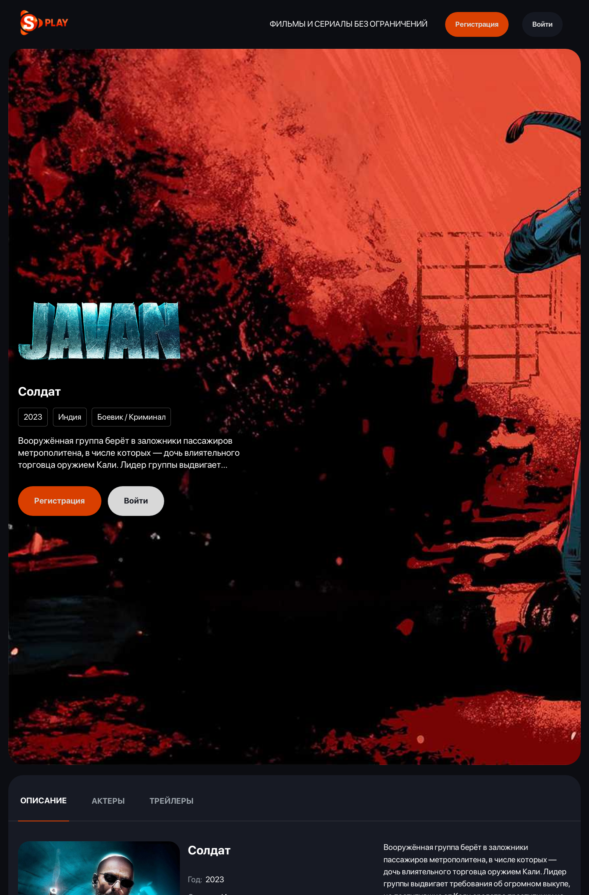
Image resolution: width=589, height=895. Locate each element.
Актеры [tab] (108, 801)
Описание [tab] (43, 800)
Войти (542, 24)
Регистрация (476, 24)
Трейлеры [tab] (171, 801)
